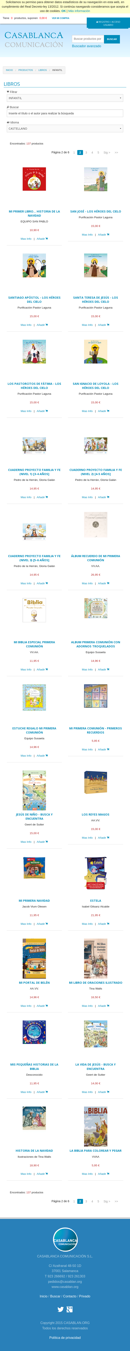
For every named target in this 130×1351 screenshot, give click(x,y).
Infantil (57, 70)
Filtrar (12, 92)
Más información (79, 11)
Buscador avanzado (86, 46)
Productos (25, 70)
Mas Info (26, 238)
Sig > (107, 152)
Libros (43, 70)
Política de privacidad (65, 1337)
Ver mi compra (60, 18)
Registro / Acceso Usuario (108, 23)
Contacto (69, 1296)
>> (116, 152)
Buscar (13, 107)
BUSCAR (112, 39)
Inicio (9, 70)
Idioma (13, 122)
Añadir (42, 238)
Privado (84, 1296)
